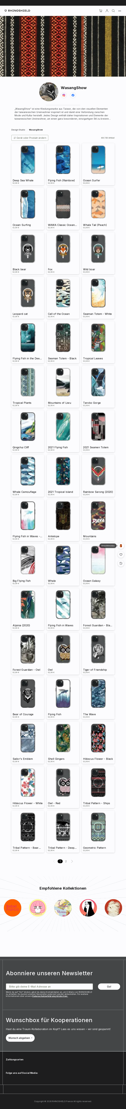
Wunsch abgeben (20, 1037)
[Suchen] (113, 11)
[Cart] (100, 11)
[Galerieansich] (121, 546)
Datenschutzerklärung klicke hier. (50, 996)
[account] (107, 11)
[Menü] (119, 11)
